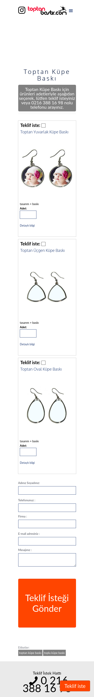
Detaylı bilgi (27, 225)
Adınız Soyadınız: (29, 483)
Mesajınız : (25, 550)
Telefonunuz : (26, 500)
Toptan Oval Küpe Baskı (41, 369)
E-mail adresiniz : (29, 533)
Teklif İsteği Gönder (47, 603)
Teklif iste (75, 686)
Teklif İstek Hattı (47, 673)
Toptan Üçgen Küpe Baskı (42, 250)
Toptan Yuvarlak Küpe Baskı (44, 131)
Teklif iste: (30, 125)
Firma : (22, 516)
